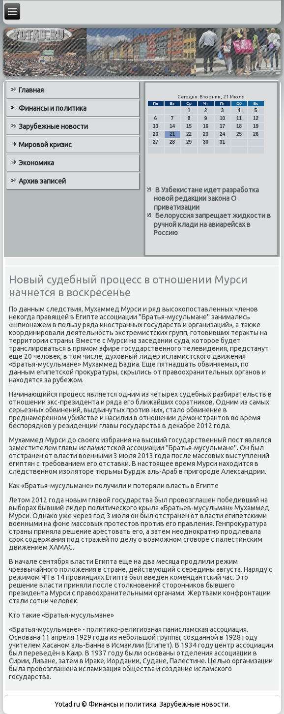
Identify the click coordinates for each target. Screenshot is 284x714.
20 (155, 134)
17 (222, 126)
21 (172, 134)
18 (239, 126)
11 (239, 118)
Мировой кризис (45, 145)
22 (189, 134)
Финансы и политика (52, 108)
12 (255, 118)
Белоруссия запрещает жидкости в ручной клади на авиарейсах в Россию (212, 224)
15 (189, 126)
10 (222, 118)
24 (222, 134)
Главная (31, 90)
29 (189, 142)
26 (255, 134)
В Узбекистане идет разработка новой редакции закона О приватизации (206, 198)
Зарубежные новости (53, 126)
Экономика (36, 163)
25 (239, 134)
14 (172, 126)
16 (205, 126)
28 (172, 142)
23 (205, 134)
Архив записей (42, 181)
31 (222, 142)
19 (255, 126)
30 (205, 142)
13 (155, 126)
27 (155, 142)
